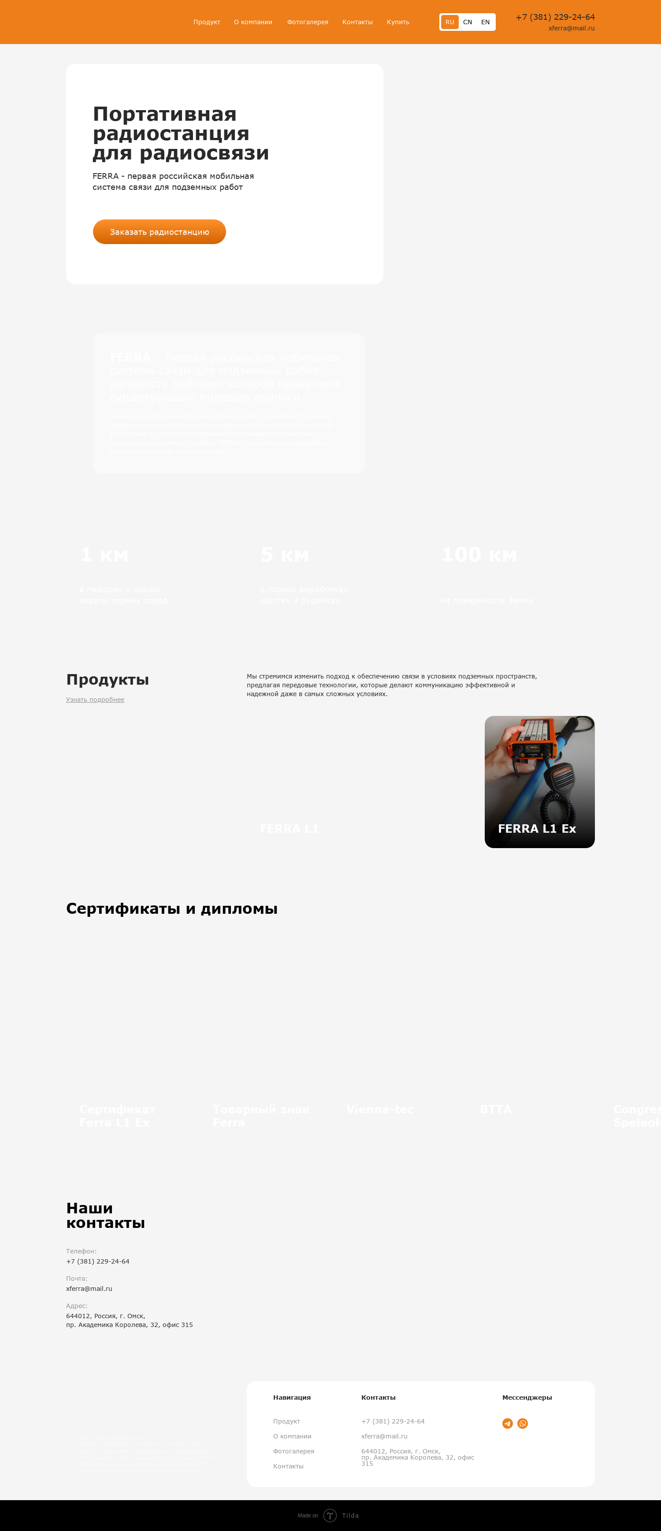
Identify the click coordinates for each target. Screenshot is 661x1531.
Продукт (206, 22)
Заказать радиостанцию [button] (159, 232)
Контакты (357, 22)
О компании (253, 22)
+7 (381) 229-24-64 (555, 17)
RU (450, 22)
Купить (398, 22)
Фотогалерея (307, 22)
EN (485, 22)
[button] (493, 174)
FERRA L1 (289, 828)
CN (467, 22)
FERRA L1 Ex (537, 828)
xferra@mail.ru (572, 28)
